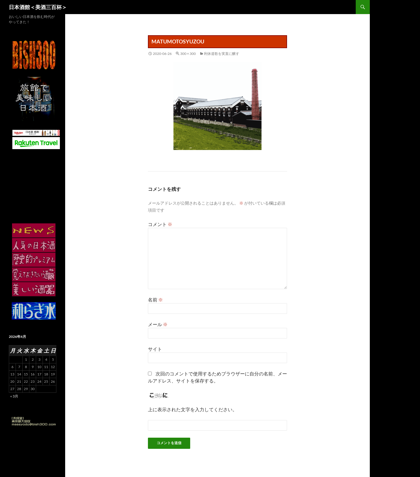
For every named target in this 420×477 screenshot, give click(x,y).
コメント (160, 224)
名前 (155, 299)
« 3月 (14, 396)
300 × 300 (188, 53)
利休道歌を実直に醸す (221, 53)
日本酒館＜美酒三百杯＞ (38, 7)
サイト (155, 349)
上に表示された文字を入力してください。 (192, 409)
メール (158, 324)
